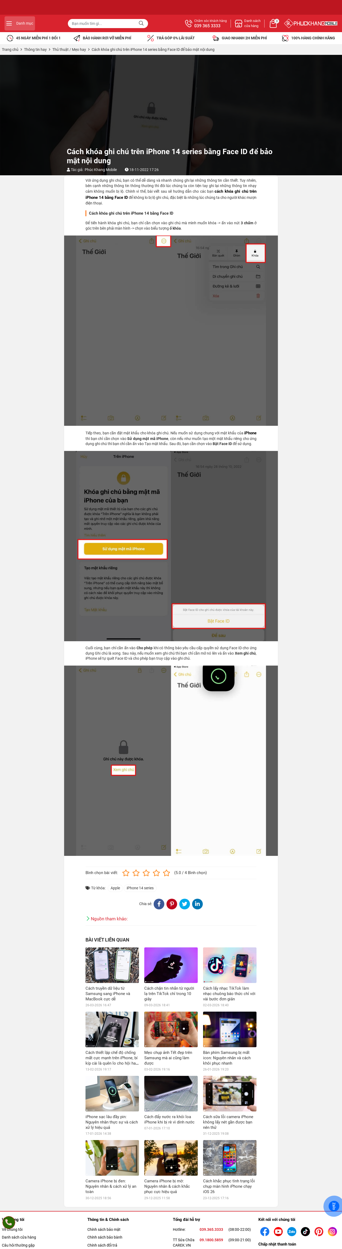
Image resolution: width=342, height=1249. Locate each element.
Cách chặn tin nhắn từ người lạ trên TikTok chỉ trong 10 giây (169, 993)
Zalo (334, 1206)
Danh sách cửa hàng (19, 1237)
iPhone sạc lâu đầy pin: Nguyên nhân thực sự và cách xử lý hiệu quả (112, 1122)
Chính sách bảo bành (104, 1237)
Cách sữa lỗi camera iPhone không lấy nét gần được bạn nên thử (228, 1122)
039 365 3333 (265, 26)
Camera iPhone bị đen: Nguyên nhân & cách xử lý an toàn (111, 1186)
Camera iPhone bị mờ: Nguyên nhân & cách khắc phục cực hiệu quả (167, 1186)
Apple (115, 888)
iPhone (250, 433)
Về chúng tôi (12, 1229)
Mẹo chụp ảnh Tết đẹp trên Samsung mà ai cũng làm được (168, 1058)
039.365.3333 (211, 1229)
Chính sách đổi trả (102, 1245)
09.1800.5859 (211, 1240)
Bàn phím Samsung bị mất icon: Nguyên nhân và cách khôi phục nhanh (227, 1058)
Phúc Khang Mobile (101, 170)
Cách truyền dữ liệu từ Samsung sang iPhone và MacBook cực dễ (108, 993)
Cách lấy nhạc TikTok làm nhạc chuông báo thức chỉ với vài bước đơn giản (229, 993)
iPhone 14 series (140, 888)
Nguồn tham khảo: (109, 918)
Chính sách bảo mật (104, 1229)
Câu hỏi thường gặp (18, 1245)
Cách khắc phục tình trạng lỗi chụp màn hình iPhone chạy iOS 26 (229, 1186)
